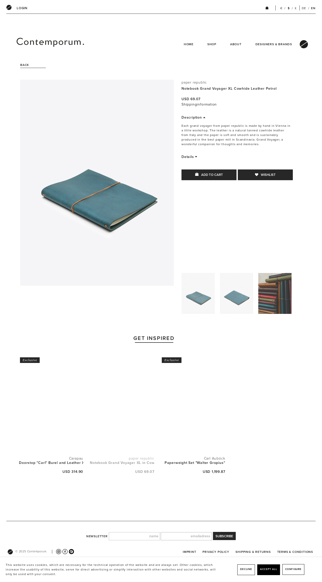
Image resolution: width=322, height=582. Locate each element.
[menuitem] (22, 8)
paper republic (194, 82)
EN (313, 8)
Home (189, 44)
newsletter (97, 536)
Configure (293, 569)
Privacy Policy (215, 552)
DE (304, 8)
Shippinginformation (199, 104)
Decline (246, 569)
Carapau (76, 458)
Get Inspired (154, 338)
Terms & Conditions (295, 552)
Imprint (189, 552)
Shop (211, 44)
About (236, 44)
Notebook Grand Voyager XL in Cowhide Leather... (122, 463)
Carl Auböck (214, 458)
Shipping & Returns (253, 552)
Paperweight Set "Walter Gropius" (195, 463)
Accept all (268, 569)
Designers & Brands (273, 44)
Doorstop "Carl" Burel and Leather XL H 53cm (51, 463)
